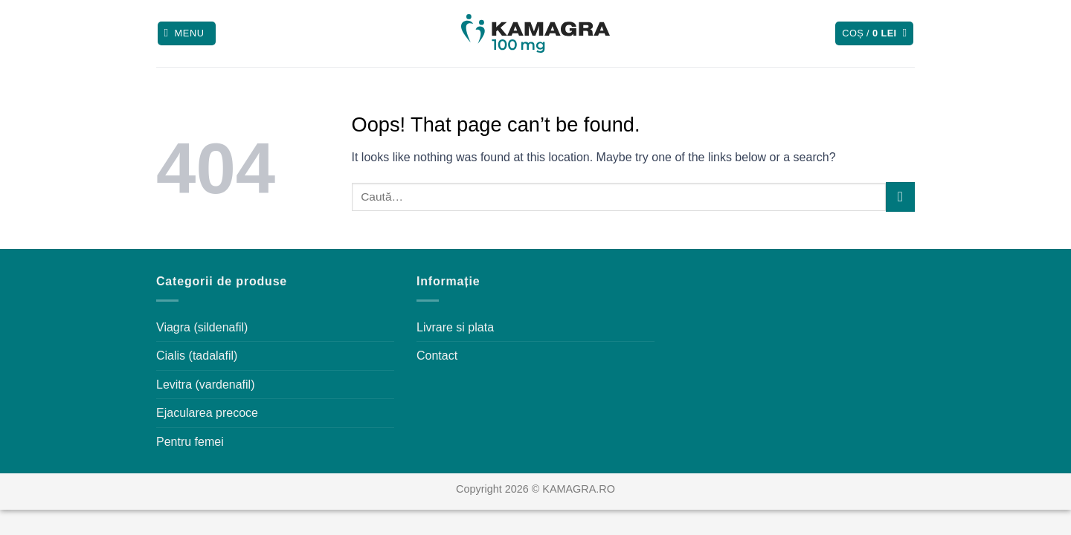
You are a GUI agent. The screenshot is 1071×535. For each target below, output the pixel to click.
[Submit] (900, 196)
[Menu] (187, 34)
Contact (436, 355)
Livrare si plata (455, 327)
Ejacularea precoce (207, 412)
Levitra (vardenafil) (205, 384)
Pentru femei (190, 441)
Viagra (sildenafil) (202, 327)
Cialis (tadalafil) (196, 355)
